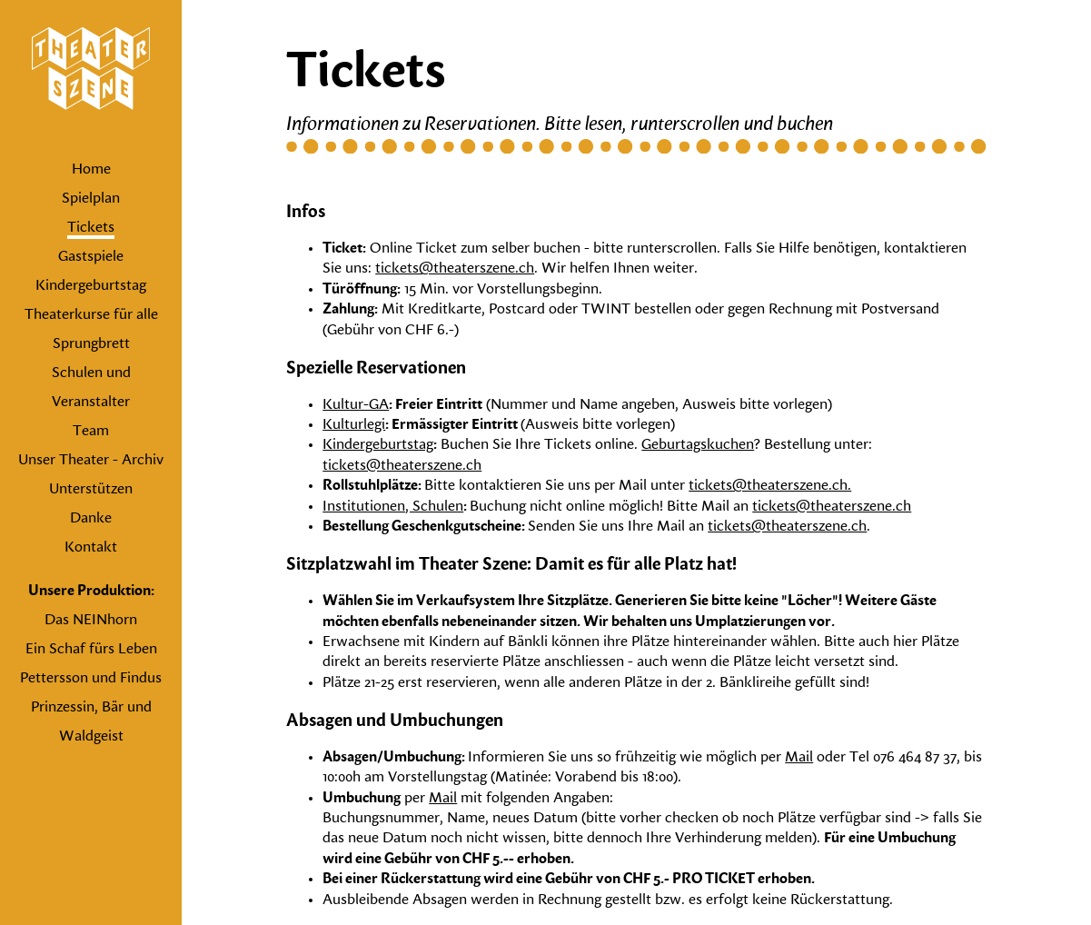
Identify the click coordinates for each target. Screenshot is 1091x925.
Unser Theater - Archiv (91, 460)
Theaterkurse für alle (91, 315)
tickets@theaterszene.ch (454, 269)
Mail (799, 758)
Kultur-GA (355, 405)
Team (91, 431)
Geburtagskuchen (697, 445)
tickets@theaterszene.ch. (770, 486)
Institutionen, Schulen (392, 507)
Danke (91, 519)
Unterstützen (91, 489)
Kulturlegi (353, 425)
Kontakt (90, 548)
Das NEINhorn (91, 620)
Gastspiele (91, 257)
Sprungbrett (91, 344)
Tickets (90, 228)
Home (91, 170)
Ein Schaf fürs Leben (91, 649)
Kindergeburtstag (90, 286)
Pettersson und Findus (91, 678)
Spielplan (91, 199)
